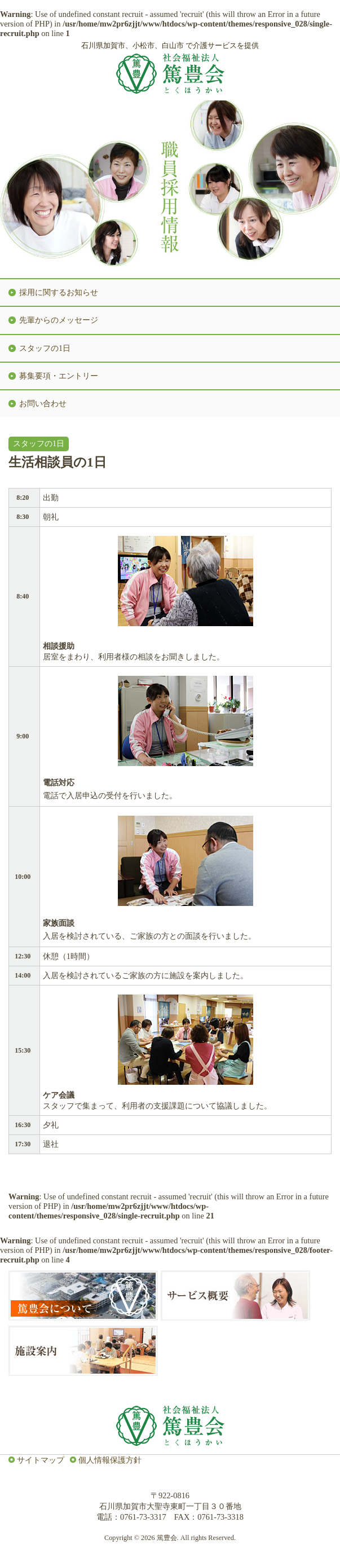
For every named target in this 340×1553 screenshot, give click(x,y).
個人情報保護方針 (110, 1459)
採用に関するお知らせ (58, 292)
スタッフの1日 (44, 348)
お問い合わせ (43, 403)
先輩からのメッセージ (58, 319)
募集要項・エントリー (58, 375)
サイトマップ (40, 1459)
